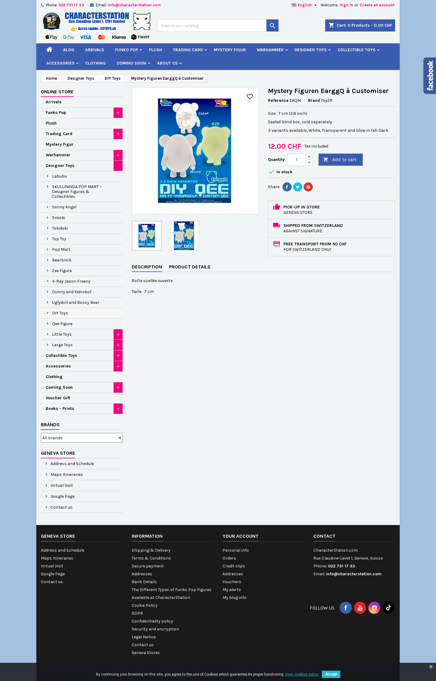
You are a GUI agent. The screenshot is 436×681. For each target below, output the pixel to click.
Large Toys (62, 344)
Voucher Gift (58, 397)
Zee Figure (62, 270)
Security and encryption (155, 629)
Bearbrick (61, 260)
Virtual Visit (61, 485)
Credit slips (234, 566)
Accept (331, 674)
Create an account (377, 5)
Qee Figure (62, 323)
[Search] (218, 25)
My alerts (232, 589)
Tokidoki (60, 228)
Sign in (346, 5)
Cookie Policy (144, 605)
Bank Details (144, 581)
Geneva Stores (146, 652)
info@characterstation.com (134, 5)
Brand (314, 100)
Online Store (57, 92)
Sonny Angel (64, 207)
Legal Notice (144, 636)
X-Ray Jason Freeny (71, 281)
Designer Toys (311, 49)
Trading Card (188, 49)
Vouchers (232, 581)
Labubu (59, 176)
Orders (229, 558)
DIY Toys (60, 313)
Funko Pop (126, 49)
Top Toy (59, 238)
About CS (167, 63)
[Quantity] (297, 160)
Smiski (58, 217)
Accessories (60, 63)
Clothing (95, 63)
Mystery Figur (230, 49)
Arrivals (94, 49)
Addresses (142, 573)
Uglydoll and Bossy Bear (75, 302)
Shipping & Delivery (151, 550)
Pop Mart (61, 249)
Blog (68, 49)
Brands (50, 424)
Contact (324, 536)
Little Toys (62, 334)
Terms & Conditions (151, 558)
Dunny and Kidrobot (72, 291)
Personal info (236, 550)
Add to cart (339, 160)
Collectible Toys (356, 49)
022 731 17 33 (71, 5)
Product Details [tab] (189, 267)
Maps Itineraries (66, 474)
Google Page (62, 496)
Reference (278, 100)
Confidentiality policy (152, 621)
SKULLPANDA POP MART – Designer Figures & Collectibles (77, 191)
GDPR (137, 613)
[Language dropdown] (305, 5)
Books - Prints (60, 408)
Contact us (61, 507)
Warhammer (270, 49)
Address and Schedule (72, 463)
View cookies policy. (302, 674)
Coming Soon (131, 63)
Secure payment (148, 566)
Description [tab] (147, 267)
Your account (241, 536)
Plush (155, 49)
